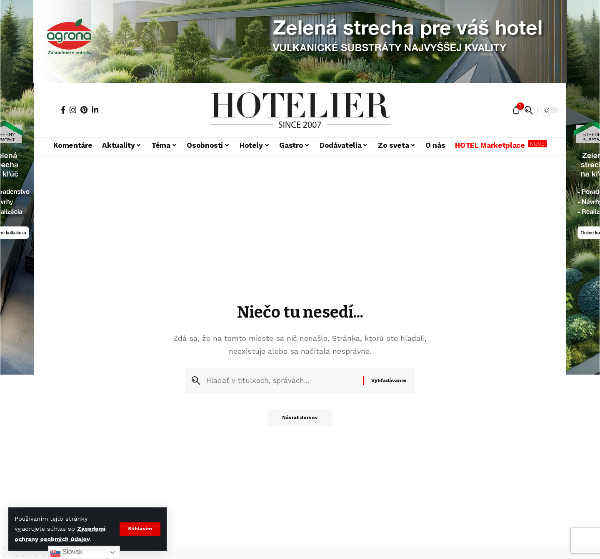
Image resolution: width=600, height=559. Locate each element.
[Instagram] (73, 110)
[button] (139, 529)
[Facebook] (63, 110)
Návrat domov (300, 420)
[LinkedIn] (95, 110)
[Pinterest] (84, 110)
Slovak (66, 552)
